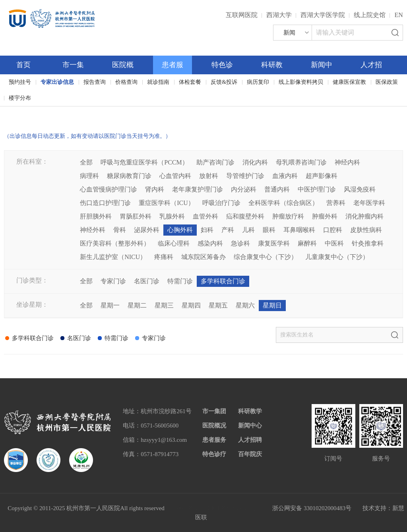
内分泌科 (243, 189)
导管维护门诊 (245, 175)
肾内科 (154, 189)
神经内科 (347, 162)
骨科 (119, 229)
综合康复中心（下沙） (265, 256)
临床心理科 (174, 243)
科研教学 (250, 411)
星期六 (245, 305)
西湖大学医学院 (322, 15)
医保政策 (387, 82)
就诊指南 (158, 82)
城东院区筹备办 (203, 256)
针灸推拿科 (368, 243)
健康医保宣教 (349, 82)
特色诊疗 (214, 454)
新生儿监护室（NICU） (113, 256)
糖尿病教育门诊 (129, 175)
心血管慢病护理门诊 (108, 189)
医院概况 (214, 425)
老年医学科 (369, 202)
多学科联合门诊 (223, 281)
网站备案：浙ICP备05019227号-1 (219, 508)
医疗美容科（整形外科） (115, 243)
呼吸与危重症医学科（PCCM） (144, 162)
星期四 (191, 305)
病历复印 (258, 82)
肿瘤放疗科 (288, 216)
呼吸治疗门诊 (221, 202)
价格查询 (126, 82)
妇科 (207, 229)
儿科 (248, 229)
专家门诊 (113, 281)
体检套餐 (190, 82)
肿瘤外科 (324, 216)
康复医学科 (274, 243)
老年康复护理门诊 (197, 189)
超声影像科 (321, 175)
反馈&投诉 (224, 82)
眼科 (269, 229)
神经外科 (92, 229)
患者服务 (214, 440)
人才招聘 (250, 440)
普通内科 (277, 189)
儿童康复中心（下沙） (337, 256)
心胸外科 (180, 229)
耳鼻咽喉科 (299, 229)
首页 (23, 65)
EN (398, 15)
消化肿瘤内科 (364, 216)
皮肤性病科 (366, 229)
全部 (86, 162)
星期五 (218, 305)
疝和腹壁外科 (245, 216)
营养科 (335, 202)
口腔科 (332, 229)
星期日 (272, 305)
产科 (227, 229)
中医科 (334, 243)
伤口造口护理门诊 (105, 202)
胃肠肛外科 (135, 216)
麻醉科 (307, 243)
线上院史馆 (370, 15)
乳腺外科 (172, 216)
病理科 (89, 175)
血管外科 (205, 216)
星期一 (110, 305)
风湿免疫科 (360, 189)
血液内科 (285, 175)
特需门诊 (180, 281)
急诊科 (240, 243)
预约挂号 (20, 82)
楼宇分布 (20, 98)
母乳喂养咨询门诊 (301, 162)
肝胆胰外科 (96, 216)
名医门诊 (146, 281)
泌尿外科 (146, 229)
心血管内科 (175, 175)
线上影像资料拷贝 (301, 82)
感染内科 (210, 243)
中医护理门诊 (317, 189)
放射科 (208, 175)
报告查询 (94, 82)
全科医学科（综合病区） (283, 202)
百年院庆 (28, 111)
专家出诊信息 (57, 82)
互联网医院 (242, 15)
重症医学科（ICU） (166, 202)
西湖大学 (279, 15)
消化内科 (255, 162)
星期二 (137, 305)
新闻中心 (250, 425)
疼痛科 (163, 256)
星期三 (164, 305)
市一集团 (214, 411)
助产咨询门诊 (215, 162)
